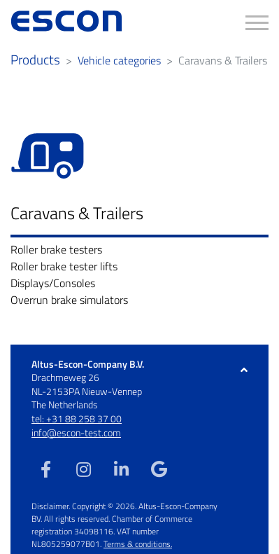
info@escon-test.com (76, 432)
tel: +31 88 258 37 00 (76, 418)
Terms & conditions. (137, 543)
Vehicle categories (119, 60)
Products (35, 59)
